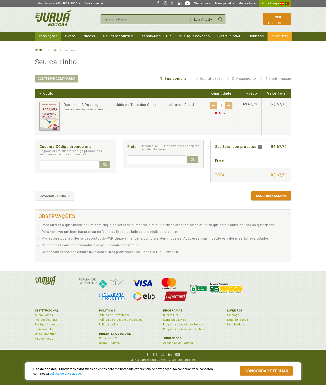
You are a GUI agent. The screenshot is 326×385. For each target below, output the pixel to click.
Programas (173, 310)
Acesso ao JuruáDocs (178, 343)
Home (39, 50)
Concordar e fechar (266, 371)
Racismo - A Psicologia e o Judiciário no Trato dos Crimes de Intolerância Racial (129, 105)
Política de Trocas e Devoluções (121, 319)
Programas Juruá (157, 36)
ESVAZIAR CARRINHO (55, 196)
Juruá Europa (275, 3)
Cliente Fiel (170, 315)
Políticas (107, 310)
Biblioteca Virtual (115, 333)
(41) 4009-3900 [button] (58, 3)
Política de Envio (110, 324)
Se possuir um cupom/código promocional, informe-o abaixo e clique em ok (72, 152)
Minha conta (202, 3)
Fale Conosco (44, 338)
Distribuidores (236, 324)
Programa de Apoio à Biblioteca (184, 329)
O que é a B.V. (108, 338)
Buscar (220, 19)
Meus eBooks (248, 3)
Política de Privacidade (114, 315)
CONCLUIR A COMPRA (271, 196)
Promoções (48, 36)
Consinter (279, 36)
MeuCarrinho (273, 20)
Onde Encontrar (45, 334)
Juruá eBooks (44, 329)
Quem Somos (44, 315)
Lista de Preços (237, 319)
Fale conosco (94, 3)
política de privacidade (65, 373)
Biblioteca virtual (118, 36)
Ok (105, 164)
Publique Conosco (194, 36)
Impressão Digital (46, 319)
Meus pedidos (224, 3)
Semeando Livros (174, 319)
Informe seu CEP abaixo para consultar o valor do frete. (170, 147)
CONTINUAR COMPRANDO (56, 78)
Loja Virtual (203, 19)
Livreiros (256, 36)
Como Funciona (109, 343)
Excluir (221, 113)
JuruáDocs (172, 338)
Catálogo (233, 315)
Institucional (229, 36)
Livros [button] (70, 36)
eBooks (89, 36)
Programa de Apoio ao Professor (185, 324)
